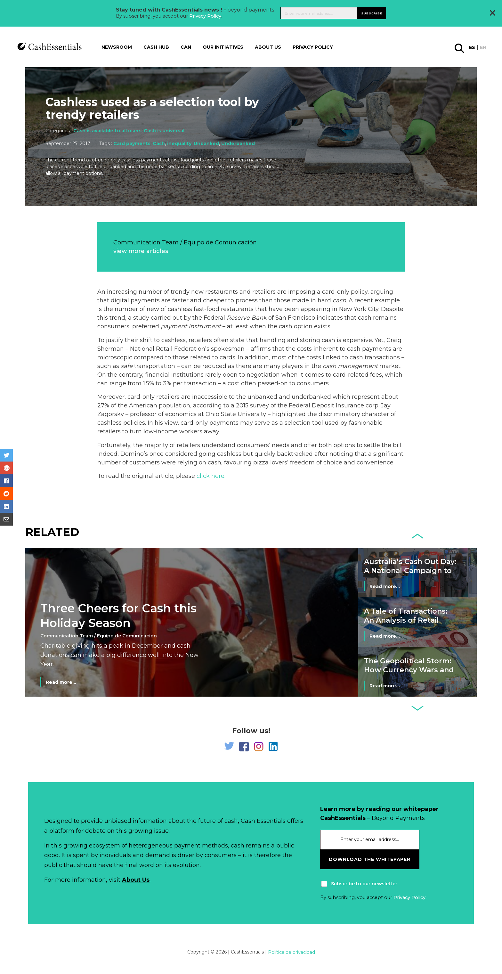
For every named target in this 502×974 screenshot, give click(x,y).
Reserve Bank (247, 317)
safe (127, 366)
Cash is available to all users (107, 131)
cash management (350, 366)
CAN (186, 46)
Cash (159, 143)
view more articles (140, 251)
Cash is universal (164, 131)
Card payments (131, 143)
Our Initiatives (223, 46)
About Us (136, 879)
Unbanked (206, 143)
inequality (179, 143)
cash (339, 300)
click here (210, 475)
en (483, 47)
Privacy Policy (205, 16)
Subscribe (371, 12)
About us (268, 46)
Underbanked (238, 143)
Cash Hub (156, 46)
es (472, 47)
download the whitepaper (369, 859)
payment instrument (191, 326)
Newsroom (116, 46)
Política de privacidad (291, 952)
